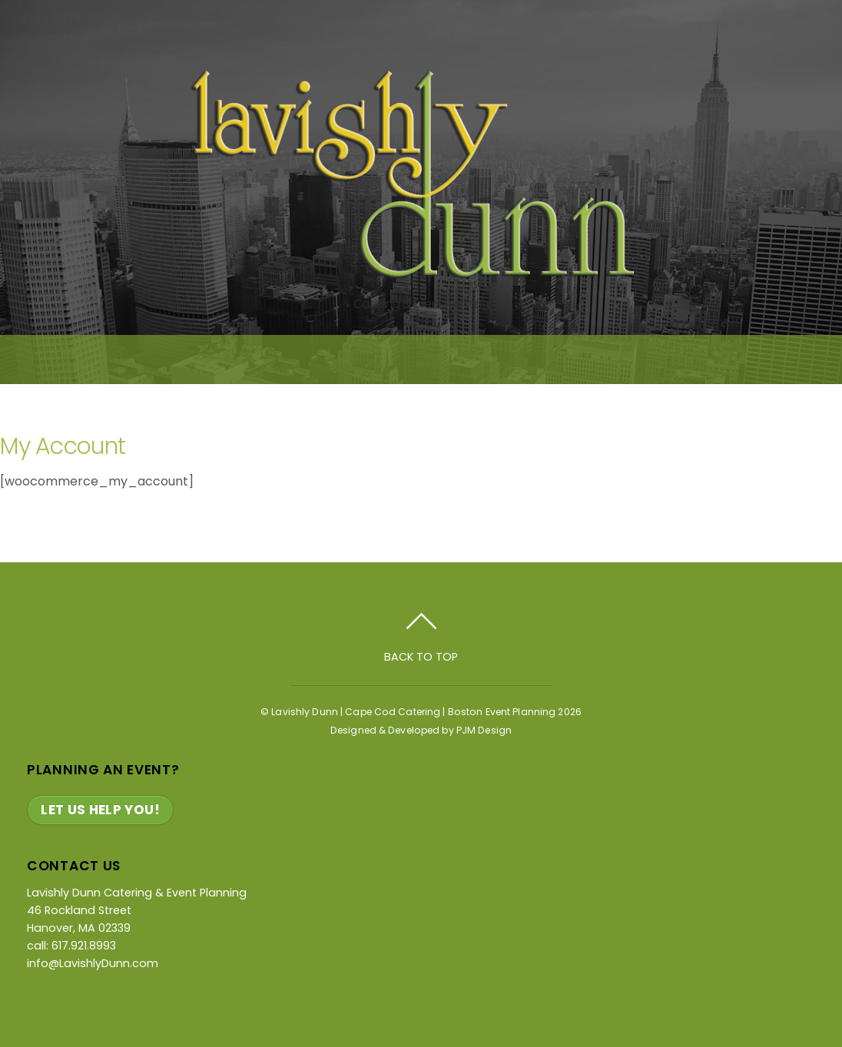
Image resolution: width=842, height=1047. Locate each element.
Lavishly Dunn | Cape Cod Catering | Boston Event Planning (413, 711)
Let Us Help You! (100, 809)
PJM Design (484, 730)
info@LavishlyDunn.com (92, 963)
